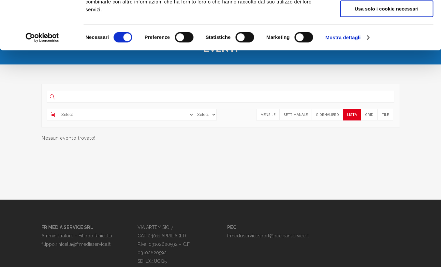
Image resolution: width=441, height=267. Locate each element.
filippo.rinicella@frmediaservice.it (75, 244)
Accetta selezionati (386, 35)
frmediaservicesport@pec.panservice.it (268, 235)
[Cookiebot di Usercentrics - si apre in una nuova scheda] (42, 83)
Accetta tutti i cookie (387, 16)
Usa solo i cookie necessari (387, 54)
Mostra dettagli (342, 83)
